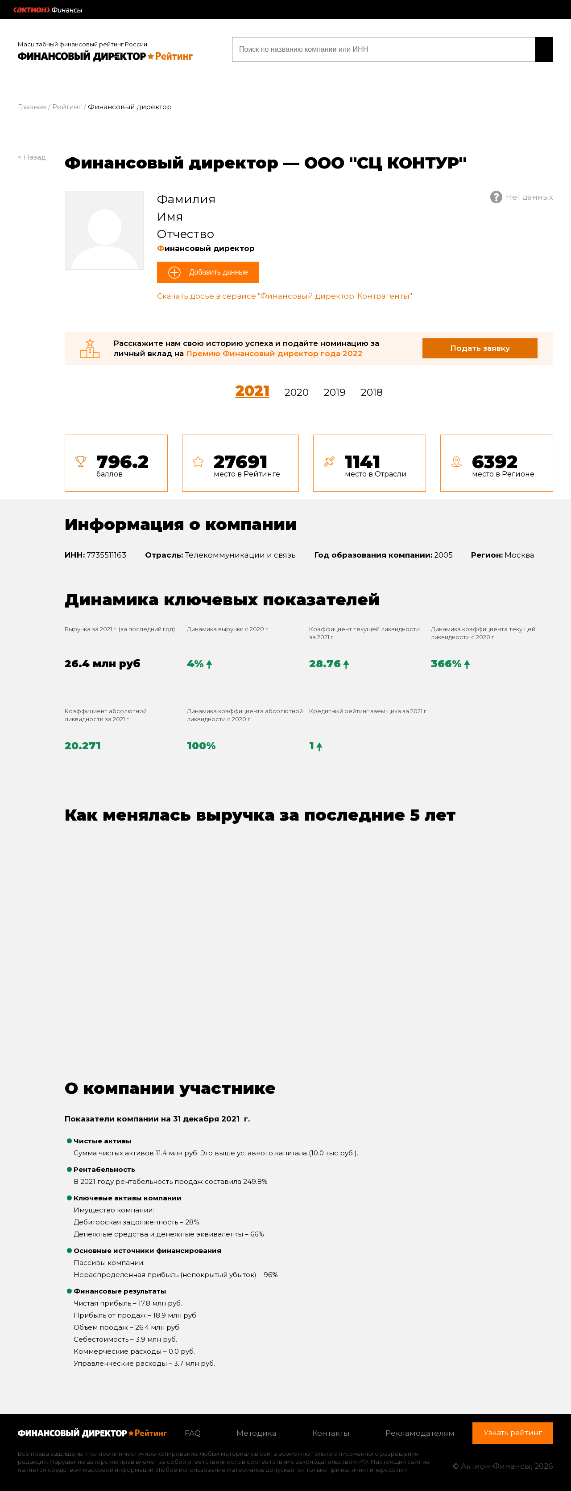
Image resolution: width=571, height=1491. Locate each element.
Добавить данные (217, 269)
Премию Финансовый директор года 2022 (274, 350)
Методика (256, 1429)
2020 (297, 389)
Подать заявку (480, 345)
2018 (372, 389)
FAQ (193, 1429)
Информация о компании (181, 521)
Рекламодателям (420, 1429)
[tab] (309, 460)
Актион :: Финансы (47, 9)
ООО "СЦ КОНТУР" (385, 159)
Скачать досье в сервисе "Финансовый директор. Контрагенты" (284, 293)
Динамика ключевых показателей (222, 596)
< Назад (32, 154)
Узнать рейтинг (496, 48)
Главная (32, 104)
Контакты (331, 1429)
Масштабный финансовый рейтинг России (82, 41)
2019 (335, 389)
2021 (252, 387)
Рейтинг (67, 104)
